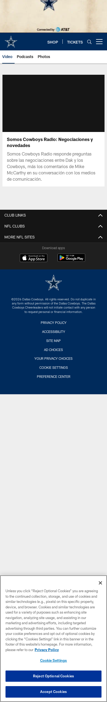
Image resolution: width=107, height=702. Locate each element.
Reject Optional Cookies (53, 676)
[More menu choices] (99, 41)
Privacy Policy (54, 322)
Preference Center (53, 376)
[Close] (100, 583)
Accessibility (53, 331)
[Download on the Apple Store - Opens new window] (33, 258)
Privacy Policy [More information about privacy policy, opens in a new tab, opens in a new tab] (47, 650)
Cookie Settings (53, 367)
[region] (53, 638)
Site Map (53, 341)
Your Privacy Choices (53, 358)
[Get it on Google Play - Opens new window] (71, 260)
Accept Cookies (53, 691)
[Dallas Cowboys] (53, 283)
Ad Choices (53, 350)
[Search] (89, 41)
